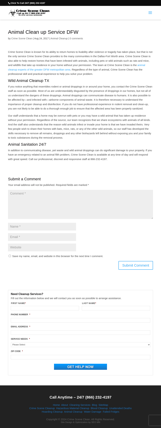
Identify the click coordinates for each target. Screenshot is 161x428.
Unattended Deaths (120, 408)
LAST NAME (90, 303)
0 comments (76, 38)
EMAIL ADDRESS (20, 326)
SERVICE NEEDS (20, 339)
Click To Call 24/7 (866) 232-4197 (28, 3)
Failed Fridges (111, 411)
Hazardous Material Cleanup (72, 408)
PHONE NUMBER (20, 314)
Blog (94, 404)
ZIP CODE (17, 351)
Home (56, 404)
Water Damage (92, 411)
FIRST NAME (19, 303)
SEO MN (95, 422)
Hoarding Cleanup (52, 411)
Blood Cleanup (99, 408)
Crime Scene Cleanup (42, 408)
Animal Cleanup (59, 38)
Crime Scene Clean (21, 38)
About (64, 404)
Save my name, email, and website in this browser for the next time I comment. (57, 256)
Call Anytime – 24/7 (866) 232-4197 (80, 397)
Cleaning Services (79, 404)
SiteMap (103, 404)
